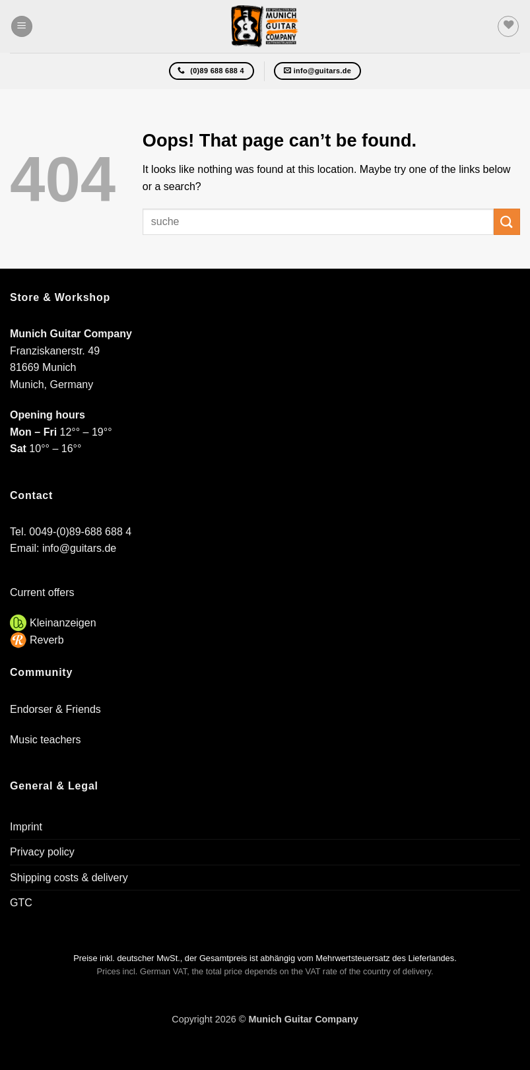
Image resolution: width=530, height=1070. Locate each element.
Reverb (47, 640)
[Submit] (507, 221)
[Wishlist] (508, 26)
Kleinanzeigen (63, 622)
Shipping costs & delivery (69, 877)
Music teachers (45, 739)
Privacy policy (42, 851)
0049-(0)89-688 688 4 (80, 531)
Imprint (26, 826)
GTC (21, 902)
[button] (21, 27)
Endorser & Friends (55, 709)
